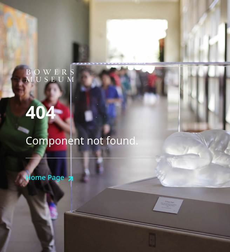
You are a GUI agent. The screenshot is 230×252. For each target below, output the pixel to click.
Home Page (45, 177)
